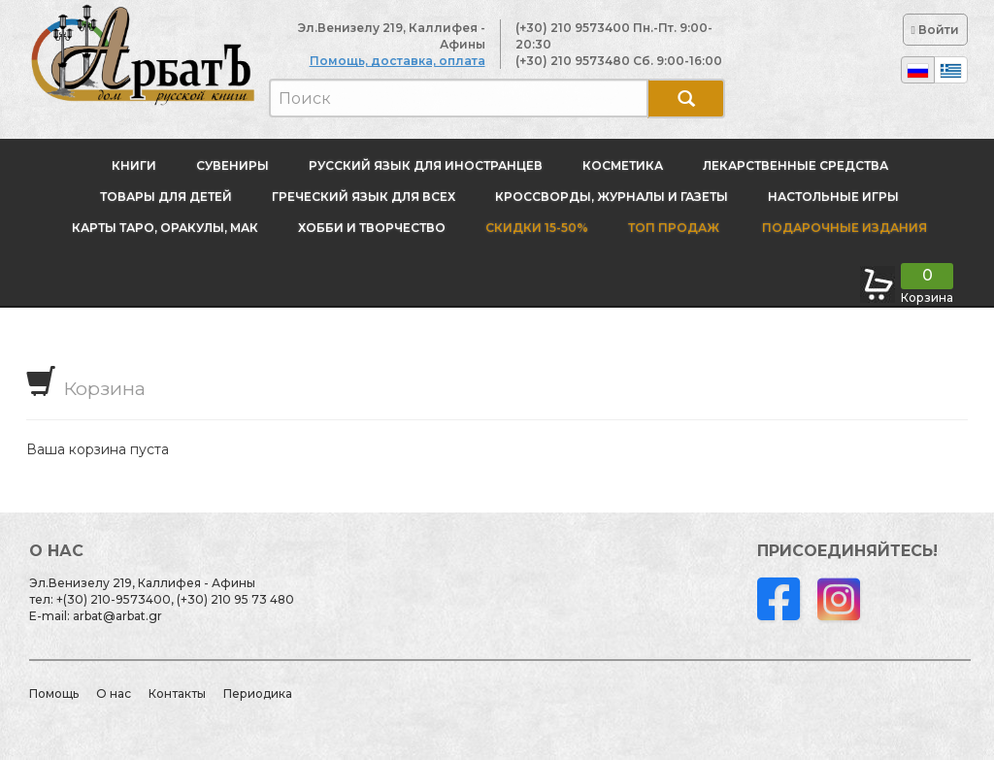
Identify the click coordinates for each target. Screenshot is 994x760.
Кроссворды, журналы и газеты (611, 196)
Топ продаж (673, 227)
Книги (134, 165)
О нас (113, 693)
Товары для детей (166, 196)
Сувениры (232, 165)
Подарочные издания (843, 227)
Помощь (54, 693)
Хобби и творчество (372, 227)
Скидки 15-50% (536, 227)
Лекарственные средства (795, 165)
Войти (935, 29)
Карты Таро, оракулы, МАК (165, 227)
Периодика (257, 693)
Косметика (622, 165)
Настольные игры (833, 196)
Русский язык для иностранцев (426, 165)
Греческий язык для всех (363, 196)
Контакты (177, 693)
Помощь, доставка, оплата (397, 60)
